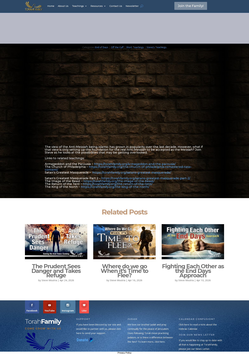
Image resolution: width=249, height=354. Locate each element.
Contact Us (115, 6)
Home (50, 6)
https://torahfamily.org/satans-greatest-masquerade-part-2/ (145, 178)
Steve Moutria (49, 280)
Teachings (78, 6)
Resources (97, 6)
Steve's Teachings (156, 47)
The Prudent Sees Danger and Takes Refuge (56, 271)
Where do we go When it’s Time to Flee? (124, 271)
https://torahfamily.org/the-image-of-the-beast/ (118, 181)
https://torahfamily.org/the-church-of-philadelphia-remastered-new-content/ (118, 168)
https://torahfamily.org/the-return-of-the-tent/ (117, 184)
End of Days (101, 47)
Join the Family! (191, 6)
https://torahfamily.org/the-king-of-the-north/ (115, 187)
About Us (63, 6)
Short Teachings (135, 47)
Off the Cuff (117, 47)
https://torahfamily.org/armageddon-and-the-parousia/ (135, 164)
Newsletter (132, 6)
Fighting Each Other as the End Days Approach (193, 271)
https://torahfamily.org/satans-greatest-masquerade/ (131, 172)
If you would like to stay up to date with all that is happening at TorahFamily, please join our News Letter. (200, 344)
